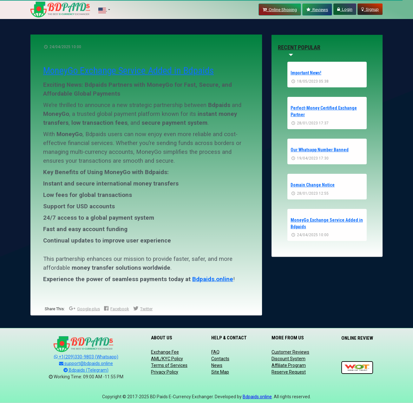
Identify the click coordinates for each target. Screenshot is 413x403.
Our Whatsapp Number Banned (320, 148)
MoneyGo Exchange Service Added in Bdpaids (129, 70)
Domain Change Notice (313, 183)
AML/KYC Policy (167, 358)
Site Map (220, 372)
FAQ (215, 352)
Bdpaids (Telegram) (85, 370)
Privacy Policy (164, 372)
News (216, 365)
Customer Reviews (290, 352)
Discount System (288, 358)
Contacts (220, 358)
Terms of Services (169, 365)
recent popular (299, 47)
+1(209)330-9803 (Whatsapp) (86, 356)
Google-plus (84, 308)
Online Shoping (280, 9)
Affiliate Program (289, 365)
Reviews (317, 9)
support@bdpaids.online (86, 363)
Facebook (116, 308)
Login (344, 9)
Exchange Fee (165, 352)
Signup (370, 9)
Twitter (143, 308)
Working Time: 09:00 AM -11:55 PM (86, 376)
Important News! (306, 72)
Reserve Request (289, 372)
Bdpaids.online (212, 279)
